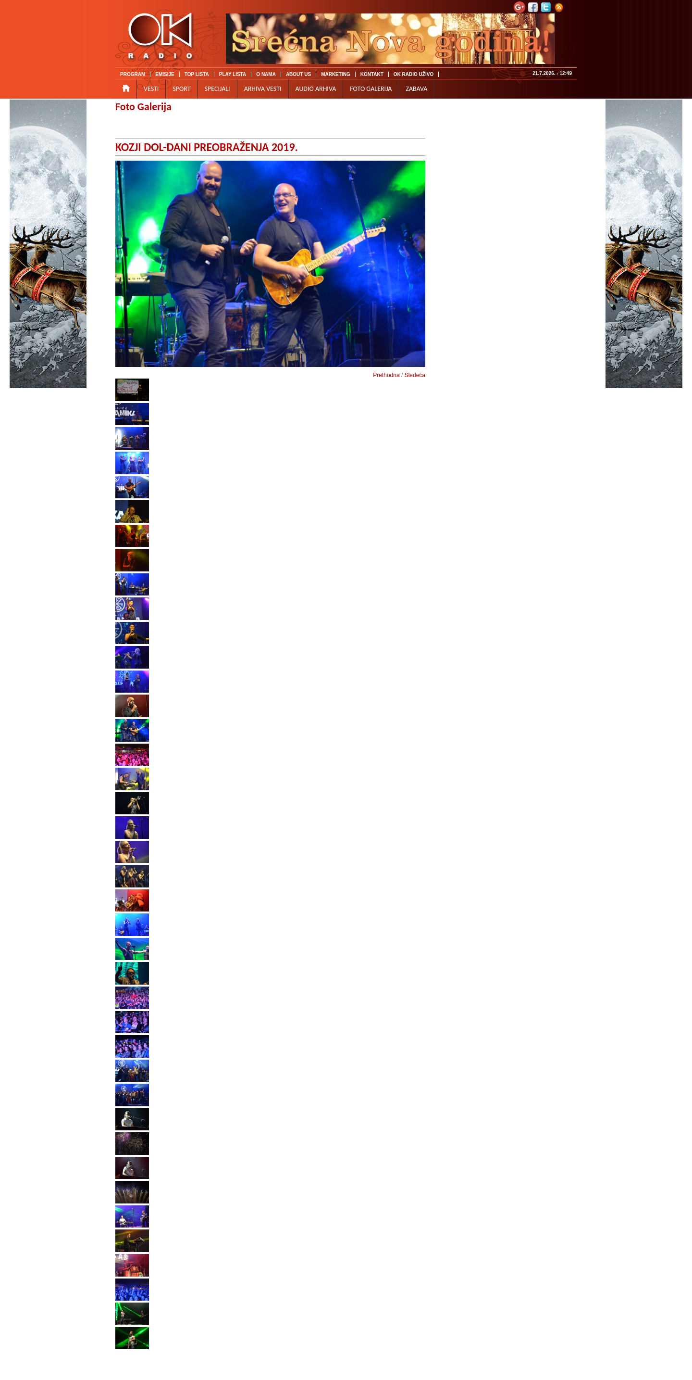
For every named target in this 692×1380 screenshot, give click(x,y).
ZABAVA (416, 89)
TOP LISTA (197, 74)
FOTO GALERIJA (371, 89)
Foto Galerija (143, 106)
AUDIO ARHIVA (316, 89)
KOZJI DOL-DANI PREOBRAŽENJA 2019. (206, 147)
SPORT (181, 89)
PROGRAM (132, 74)
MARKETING (335, 74)
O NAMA (266, 74)
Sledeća (415, 375)
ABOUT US (298, 74)
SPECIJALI (217, 89)
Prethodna (386, 375)
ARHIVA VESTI (263, 89)
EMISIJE (164, 74)
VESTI (151, 89)
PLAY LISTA (233, 74)
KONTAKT (371, 74)
